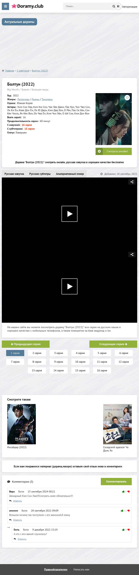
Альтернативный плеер (70, 174)
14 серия (59, 370)
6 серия (123, 353)
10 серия (80, 361)
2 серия (37, 353)
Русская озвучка (14, 174)
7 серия (15, 361)
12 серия (124, 361)
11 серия (102, 361)
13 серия (37, 370)
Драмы (35, 99)
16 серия (102, 370)
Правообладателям (55, 569)
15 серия (80, 370)
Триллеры (47, 99)
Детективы (23, 99)
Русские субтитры (40, 174)
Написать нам (81, 569)
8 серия (37, 361)
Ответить (17, 500)
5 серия (102, 353)
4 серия (80, 353)
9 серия (58, 361)
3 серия (58, 353)
